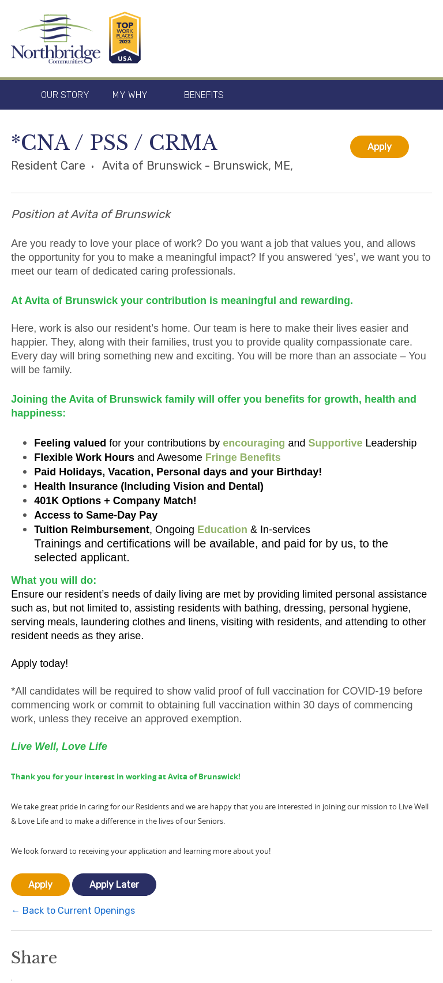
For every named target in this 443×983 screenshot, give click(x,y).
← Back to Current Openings (73, 910)
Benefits (204, 94)
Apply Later (114, 884)
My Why (130, 94)
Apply (379, 146)
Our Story (65, 94)
